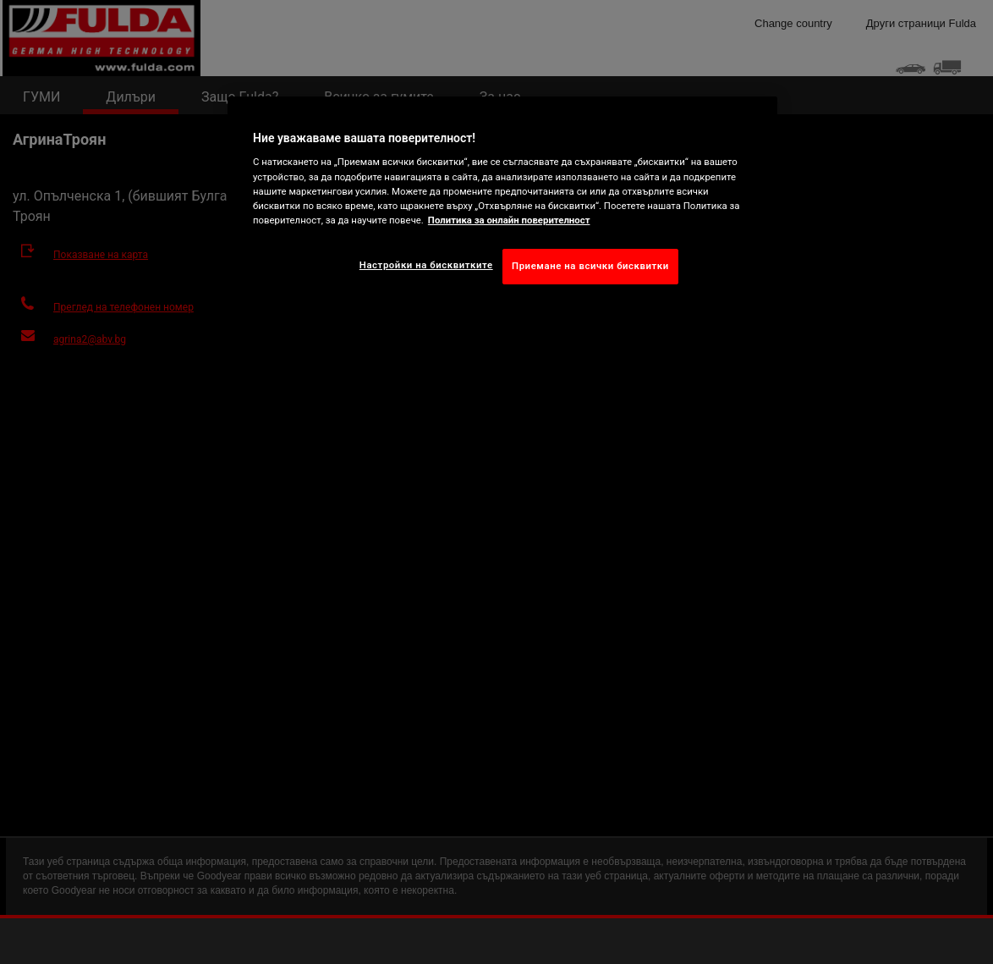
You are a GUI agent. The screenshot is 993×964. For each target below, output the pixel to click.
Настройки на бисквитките (426, 265)
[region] (502, 203)
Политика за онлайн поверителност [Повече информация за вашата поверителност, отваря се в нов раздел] (509, 220)
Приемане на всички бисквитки (590, 266)
